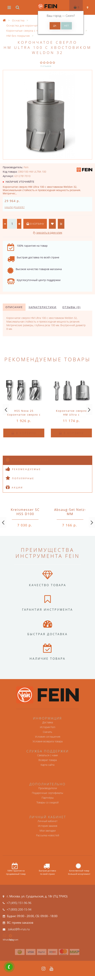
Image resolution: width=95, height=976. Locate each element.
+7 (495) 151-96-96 (19, 903)
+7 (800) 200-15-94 (19, 909)
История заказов (47, 826)
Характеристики (43, 307)
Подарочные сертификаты (47, 793)
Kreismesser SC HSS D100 (25, 511)
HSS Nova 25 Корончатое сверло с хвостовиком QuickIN (24, 414)
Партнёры (48, 797)
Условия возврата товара (48, 741)
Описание (14, 307)
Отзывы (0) (71, 307)
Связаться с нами (47, 755)
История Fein (47, 727)
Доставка (47, 722)
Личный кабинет (47, 821)
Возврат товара (47, 760)
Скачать (47, 732)
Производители (47, 788)
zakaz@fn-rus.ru (19, 929)
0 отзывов (45, 66)
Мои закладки (48, 830)
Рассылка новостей (47, 835)
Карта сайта (47, 764)
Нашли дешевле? (15, 207)
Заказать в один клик (49, 232)
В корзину (35, 223)
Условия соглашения (47, 736)
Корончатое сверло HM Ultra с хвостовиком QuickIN (71, 414)
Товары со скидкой (47, 802)
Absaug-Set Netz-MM (70, 511)
